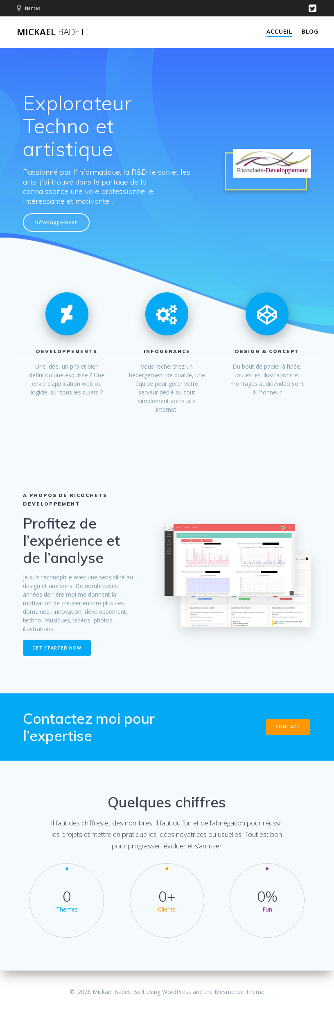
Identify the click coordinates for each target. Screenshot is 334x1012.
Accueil (279, 31)
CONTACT (287, 726)
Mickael (51, 31)
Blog (310, 31)
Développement (56, 222)
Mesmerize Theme (239, 992)
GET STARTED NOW (56, 648)
